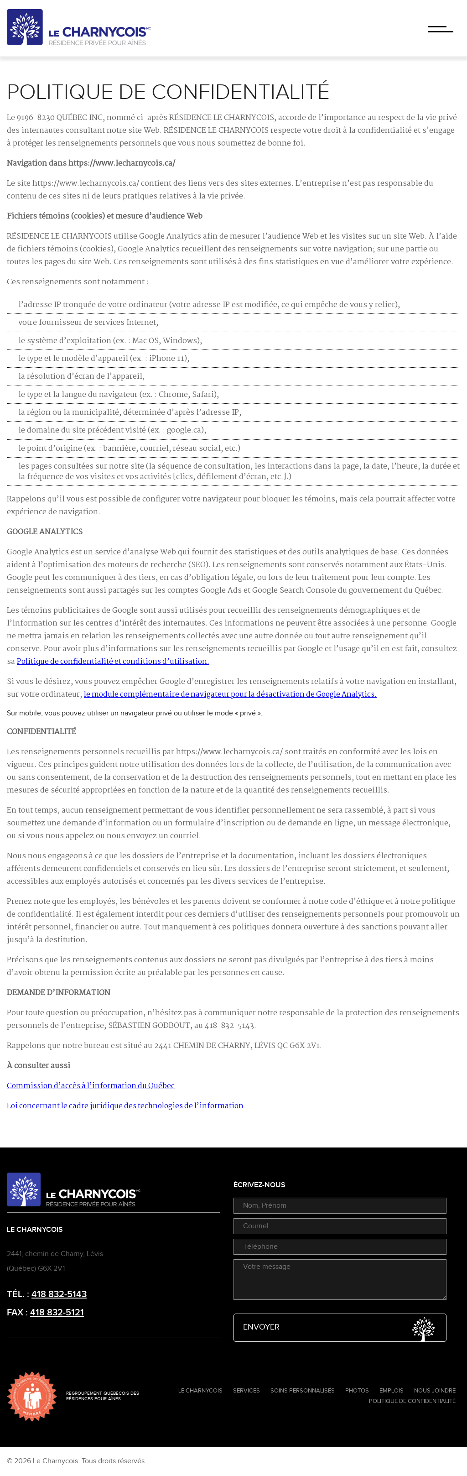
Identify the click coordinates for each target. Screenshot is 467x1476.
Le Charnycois (200, 1390)
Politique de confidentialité (412, 1401)
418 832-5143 (59, 1294)
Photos (357, 1390)
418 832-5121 (57, 1312)
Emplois (391, 1390)
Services (246, 1390)
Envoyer (340, 1327)
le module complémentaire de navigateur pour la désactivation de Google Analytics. (230, 694)
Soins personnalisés (302, 1390)
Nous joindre (435, 1390)
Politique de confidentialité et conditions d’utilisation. (113, 662)
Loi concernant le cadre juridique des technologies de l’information (125, 1106)
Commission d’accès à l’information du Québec (91, 1086)
